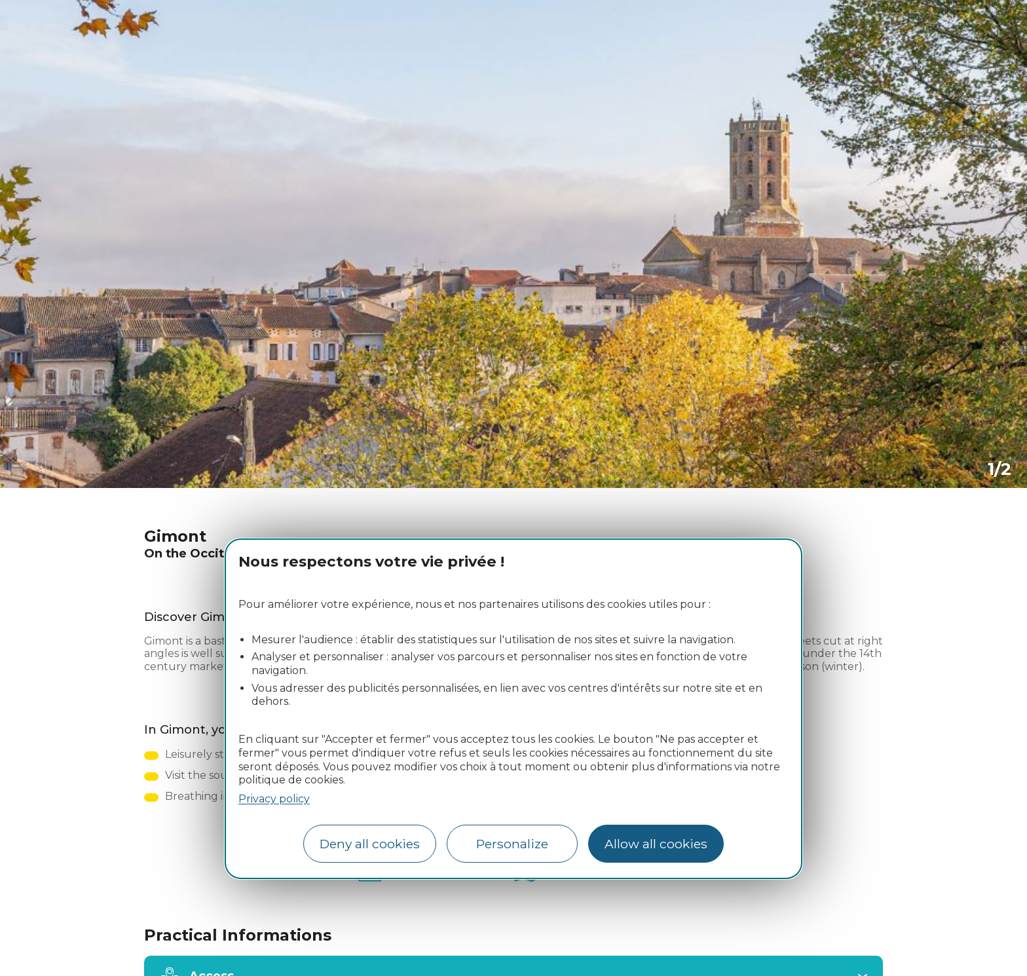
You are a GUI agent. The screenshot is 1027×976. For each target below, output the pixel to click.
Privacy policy (274, 799)
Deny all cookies (370, 844)
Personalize (512, 844)
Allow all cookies (656, 844)
